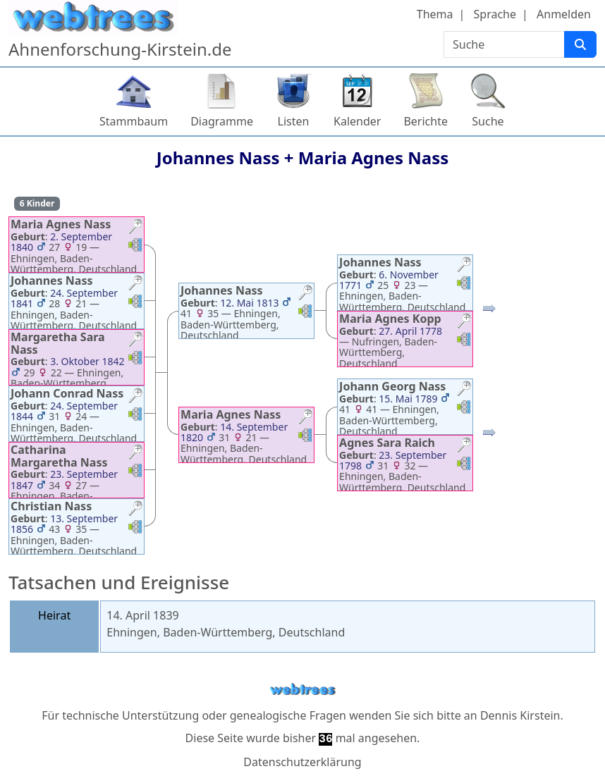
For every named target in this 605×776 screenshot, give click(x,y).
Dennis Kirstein (520, 715)
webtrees (302, 689)
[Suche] (580, 44)
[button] (135, 228)
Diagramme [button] (221, 121)
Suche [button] (487, 121)
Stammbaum (133, 121)
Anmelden (564, 14)
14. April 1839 (142, 615)
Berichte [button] (425, 121)
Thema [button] (435, 14)
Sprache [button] (495, 14)
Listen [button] (294, 121)
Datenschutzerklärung (302, 762)
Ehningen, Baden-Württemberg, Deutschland (225, 632)
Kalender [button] (357, 121)
